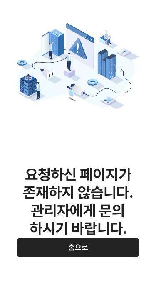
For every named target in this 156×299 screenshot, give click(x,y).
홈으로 (78, 247)
